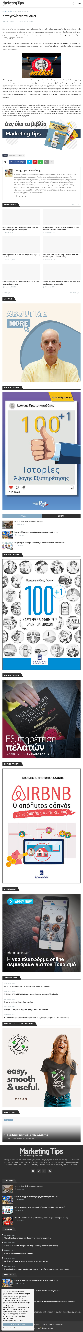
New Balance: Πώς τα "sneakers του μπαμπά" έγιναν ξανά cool (37, 1291)
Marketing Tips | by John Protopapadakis (48, 1324)
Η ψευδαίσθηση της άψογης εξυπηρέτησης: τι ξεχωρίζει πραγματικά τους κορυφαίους (36, 1017)
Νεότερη (7, 293)
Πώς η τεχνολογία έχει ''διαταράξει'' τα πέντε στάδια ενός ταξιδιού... (40, 543)
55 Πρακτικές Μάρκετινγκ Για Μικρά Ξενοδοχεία (26, 1135)
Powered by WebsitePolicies (10, 1328)
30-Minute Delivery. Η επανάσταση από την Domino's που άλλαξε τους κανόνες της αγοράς (47, 1312)
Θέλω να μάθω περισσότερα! (13, 1320)
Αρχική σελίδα (7, 11)
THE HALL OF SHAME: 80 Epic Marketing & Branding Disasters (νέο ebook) (31, 994)
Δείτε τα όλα (76, 205)
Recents (61, 516)
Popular (22, 516)
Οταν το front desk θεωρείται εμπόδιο (28, 522)
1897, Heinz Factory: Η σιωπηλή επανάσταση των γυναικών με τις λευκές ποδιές (60, 256)
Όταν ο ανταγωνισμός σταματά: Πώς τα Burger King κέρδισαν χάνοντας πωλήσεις (44, 1301)
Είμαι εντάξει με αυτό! (18, 1324)
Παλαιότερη (74, 293)
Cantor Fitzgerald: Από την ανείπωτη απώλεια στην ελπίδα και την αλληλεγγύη (61, 283)
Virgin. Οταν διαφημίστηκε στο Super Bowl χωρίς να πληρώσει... (27, 986)
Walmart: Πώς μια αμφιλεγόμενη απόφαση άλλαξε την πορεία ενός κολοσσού (20, 283)
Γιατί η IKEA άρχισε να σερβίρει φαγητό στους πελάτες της (36, 532)
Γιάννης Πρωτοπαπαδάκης (27, 170)
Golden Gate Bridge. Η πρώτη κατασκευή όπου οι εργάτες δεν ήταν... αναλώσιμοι (61, 229)
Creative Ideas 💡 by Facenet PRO (41, 1328)
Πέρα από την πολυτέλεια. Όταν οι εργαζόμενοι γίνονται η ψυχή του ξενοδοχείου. (20, 229)
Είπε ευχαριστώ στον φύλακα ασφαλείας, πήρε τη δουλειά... (20, 256)
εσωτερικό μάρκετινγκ (21, 11)
